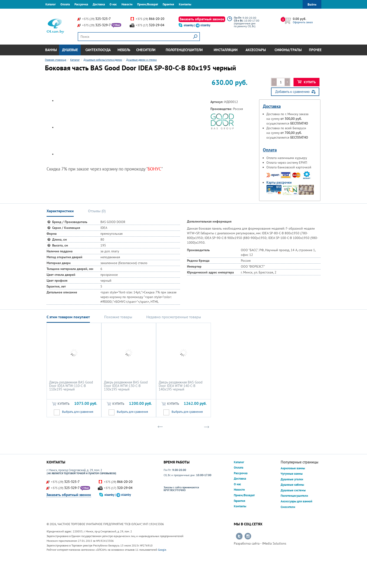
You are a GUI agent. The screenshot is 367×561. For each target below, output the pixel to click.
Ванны (51, 50)
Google (162, 549)
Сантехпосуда (98, 50)
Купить (306, 82)
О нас (113, 4)
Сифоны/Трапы (288, 50)
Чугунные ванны (292, 474)
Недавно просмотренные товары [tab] (173, 317)
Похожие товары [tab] (118, 317)
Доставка (99, 4)
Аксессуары (256, 50)
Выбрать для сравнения (77, 412)
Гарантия (168, 4)
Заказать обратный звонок (202, 19)
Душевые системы (293, 490)
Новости (126, 4)
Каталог (50, 4)
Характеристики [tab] (60, 210)
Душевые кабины (292, 485)
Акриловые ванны (293, 468)
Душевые (70, 50)
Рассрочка (81, 4)
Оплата (65, 4)
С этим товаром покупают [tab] (68, 317)
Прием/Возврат (147, 4)
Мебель (123, 50)
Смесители (145, 50)
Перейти (239, 536)
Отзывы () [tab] (97, 210)
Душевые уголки (292, 479)
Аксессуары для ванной (296, 501)
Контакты (185, 4)
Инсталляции (226, 50)
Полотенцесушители (184, 50)
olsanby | (190, 25)
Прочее (315, 50)
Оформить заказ (303, 22)
